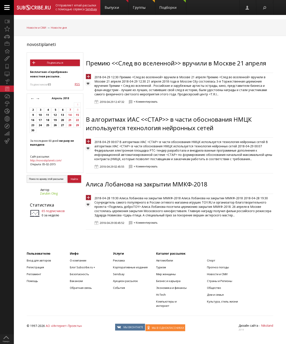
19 (55, 120)
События (119, 288)
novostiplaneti (41, 44)
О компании (78, 260)
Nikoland (267, 325)
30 (32, 130)
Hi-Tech (161, 295)
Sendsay (119, 274)
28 (69, 125)
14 (69, 115)
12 (55, 115)
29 (77, 125)
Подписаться (55, 63)
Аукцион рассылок (125, 281)
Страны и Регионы (219, 281)
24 (40, 125)
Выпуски (116, 5)
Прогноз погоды (218, 267)
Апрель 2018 (61, 98)
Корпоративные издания (130, 267)
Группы (144, 5)
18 (47, 120)
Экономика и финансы (171, 288)
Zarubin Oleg (49, 193)
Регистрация (35, 267)
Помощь (32, 281)
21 (69, 120)
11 (47, 115)
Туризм (161, 267)
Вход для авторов (39, 260)
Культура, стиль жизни (222, 301)
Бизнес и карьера (168, 281)
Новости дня (59, 28)
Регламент (34, 274)
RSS (77, 84)
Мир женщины (166, 274)
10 (40, 115)
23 (32, 125)
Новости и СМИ (36, 28)
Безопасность (79, 274)
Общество (214, 288)
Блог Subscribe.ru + (83, 267)
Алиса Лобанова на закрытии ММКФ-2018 (146, 184)
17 (40, 120)
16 (32, 120)
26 (55, 125)
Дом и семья (215, 295)
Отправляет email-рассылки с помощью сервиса (76, 7)
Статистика (42, 205)
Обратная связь (81, 288)
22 (77, 120)
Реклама (119, 260)
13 (62, 115)
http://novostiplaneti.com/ (46, 160)
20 (62, 120)
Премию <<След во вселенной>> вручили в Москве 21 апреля (176, 63)
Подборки (172, 5)
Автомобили (164, 260)
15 (77, 115)
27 (62, 125)
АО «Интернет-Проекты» (64, 326)
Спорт (211, 260)
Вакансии (76, 281)
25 (47, 125)
